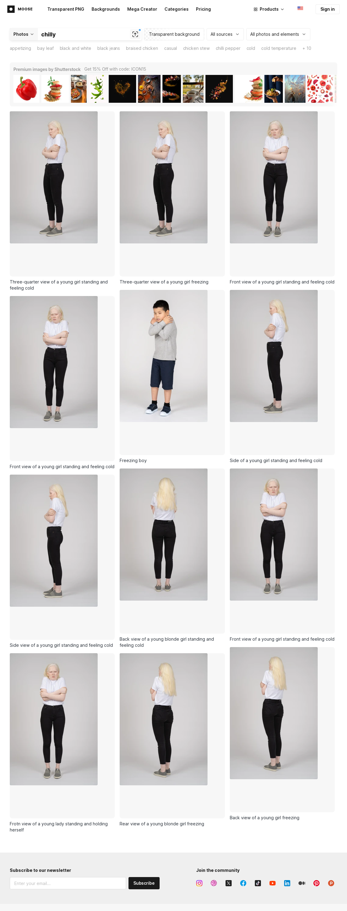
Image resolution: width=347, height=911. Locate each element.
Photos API (161, 903)
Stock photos (98, 822)
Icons (90, 801)
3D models (95, 843)
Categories (176, 9)
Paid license (295, 893)
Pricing (203, 9)
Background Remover (105, 903)
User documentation (237, 903)
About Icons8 (296, 801)
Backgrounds (106, 9)
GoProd (158, 822)
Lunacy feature (232, 822)
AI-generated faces (104, 853)
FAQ (221, 893)
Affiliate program (26, 822)
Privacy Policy (45, 847)
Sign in (327, 9)
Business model (298, 811)
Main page (20, 802)
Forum (223, 882)
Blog (287, 822)
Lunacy (158, 801)
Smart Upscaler (100, 893)
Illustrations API (166, 893)
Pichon (157, 811)
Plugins (158, 832)
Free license (295, 882)
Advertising (21, 812)
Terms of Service (33, 853)
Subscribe (144, 754)
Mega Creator (142, 9)
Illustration (227, 811)
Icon (221, 801)
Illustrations (96, 811)
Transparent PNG (65, 9)
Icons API (160, 882)
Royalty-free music (103, 832)
